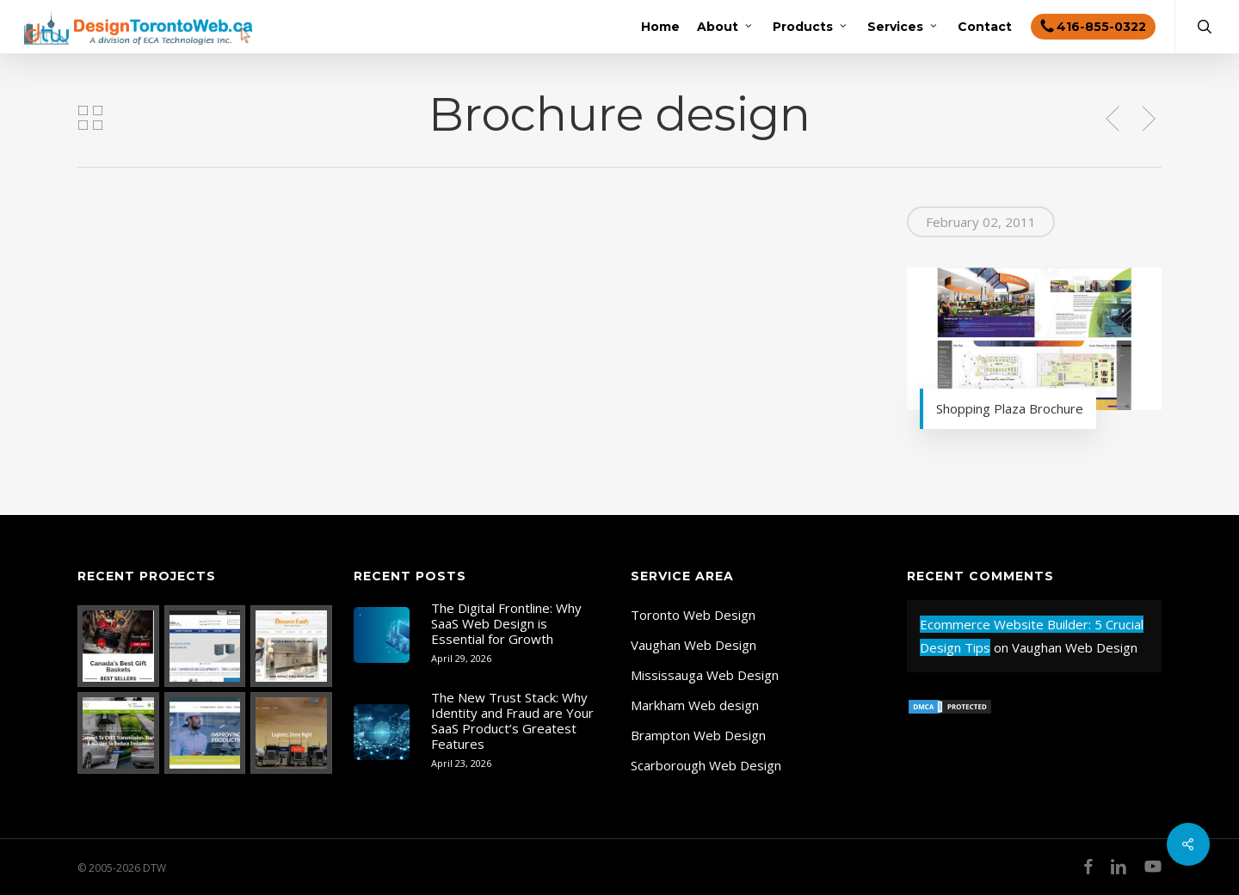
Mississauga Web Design (705, 675)
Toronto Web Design (693, 614)
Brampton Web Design (698, 735)
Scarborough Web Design (706, 765)
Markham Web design (695, 705)
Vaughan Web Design (693, 644)
